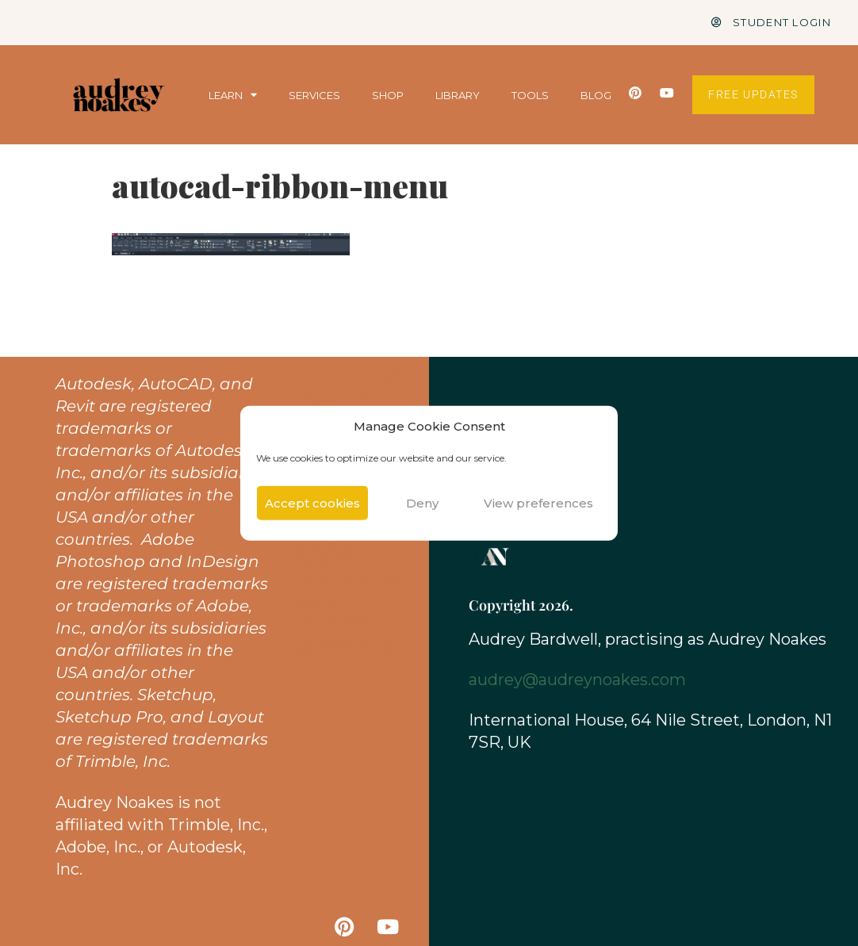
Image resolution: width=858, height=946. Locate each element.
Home (383, 376)
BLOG (595, 95)
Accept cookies (312, 502)
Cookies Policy (349, 646)
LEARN (233, 95)
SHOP (388, 95)
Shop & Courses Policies (323, 543)
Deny (422, 502)
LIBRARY (457, 95)
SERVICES (314, 95)
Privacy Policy (351, 582)
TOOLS (530, 95)
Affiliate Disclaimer (331, 614)
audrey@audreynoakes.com (577, 679)
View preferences (538, 502)
